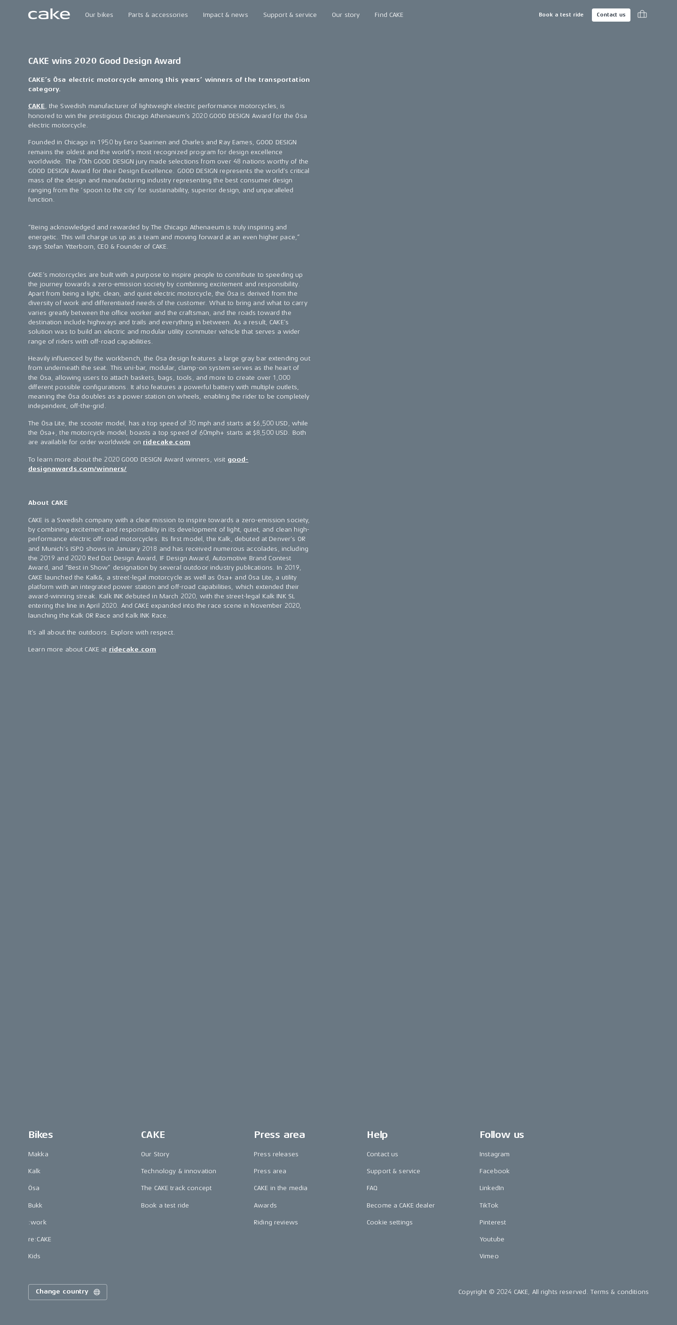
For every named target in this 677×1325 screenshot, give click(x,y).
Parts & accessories (158, 14)
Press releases (276, 1154)
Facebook (495, 1171)
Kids (34, 1256)
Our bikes (99, 14)
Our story (346, 14)
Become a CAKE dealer (401, 1205)
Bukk (35, 1205)
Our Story (155, 1154)
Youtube (492, 1239)
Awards (265, 1205)
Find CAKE (389, 14)
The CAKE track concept (176, 1188)
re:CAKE (39, 1239)
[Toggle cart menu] (642, 15)
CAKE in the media (280, 1188)
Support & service (290, 14)
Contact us (611, 15)
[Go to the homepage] (49, 15)
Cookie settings (390, 1222)
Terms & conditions (619, 1291)
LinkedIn (492, 1188)
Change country (69, 1292)
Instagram (495, 1154)
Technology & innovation (178, 1171)
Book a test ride (561, 15)
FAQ (372, 1188)
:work (37, 1222)
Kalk (34, 1171)
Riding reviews (276, 1222)
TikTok (489, 1205)
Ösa (33, 1188)
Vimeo (489, 1256)
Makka (38, 1154)
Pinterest (493, 1222)
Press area (270, 1171)
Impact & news (225, 14)
